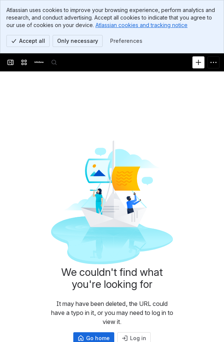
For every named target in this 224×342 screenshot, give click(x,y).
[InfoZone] (39, 62)
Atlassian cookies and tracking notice (141, 25)
